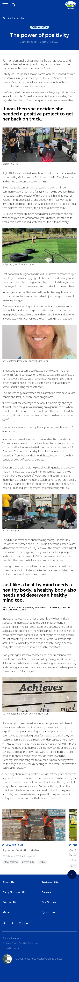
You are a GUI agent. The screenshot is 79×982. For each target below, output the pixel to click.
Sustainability (50, 882)
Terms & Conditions (12, 948)
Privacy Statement (11, 938)
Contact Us (9, 902)
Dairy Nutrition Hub (14, 892)
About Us (8, 882)
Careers (46, 892)
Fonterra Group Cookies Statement (20, 943)
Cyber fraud (49, 912)
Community (39, 27)
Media (6, 912)
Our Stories (49, 902)
